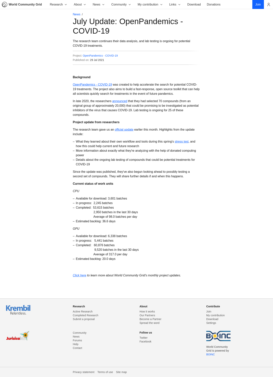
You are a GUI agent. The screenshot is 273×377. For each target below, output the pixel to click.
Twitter (143, 337)
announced (119, 101)
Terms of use (105, 372)
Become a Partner (150, 319)
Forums (77, 340)
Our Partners (147, 315)
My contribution (150, 4)
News (99, 4)
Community (121, 4)
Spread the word (149, 322)
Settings (211, 322)
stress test (182, 141)
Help (75, 344)
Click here (79, 275)
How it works (147, 311)
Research (58, 4)
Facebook (145, 341)
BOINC (210, 354)
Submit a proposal (84, 319)
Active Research (83, 311)
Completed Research (85, 315)
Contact (77, 347)
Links (175, 4)
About (80, 4)
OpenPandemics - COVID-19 (100, 55)
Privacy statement (83, 372)
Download (212, 319)
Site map (121, 372)
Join (208, 311)
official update (124, 129)
